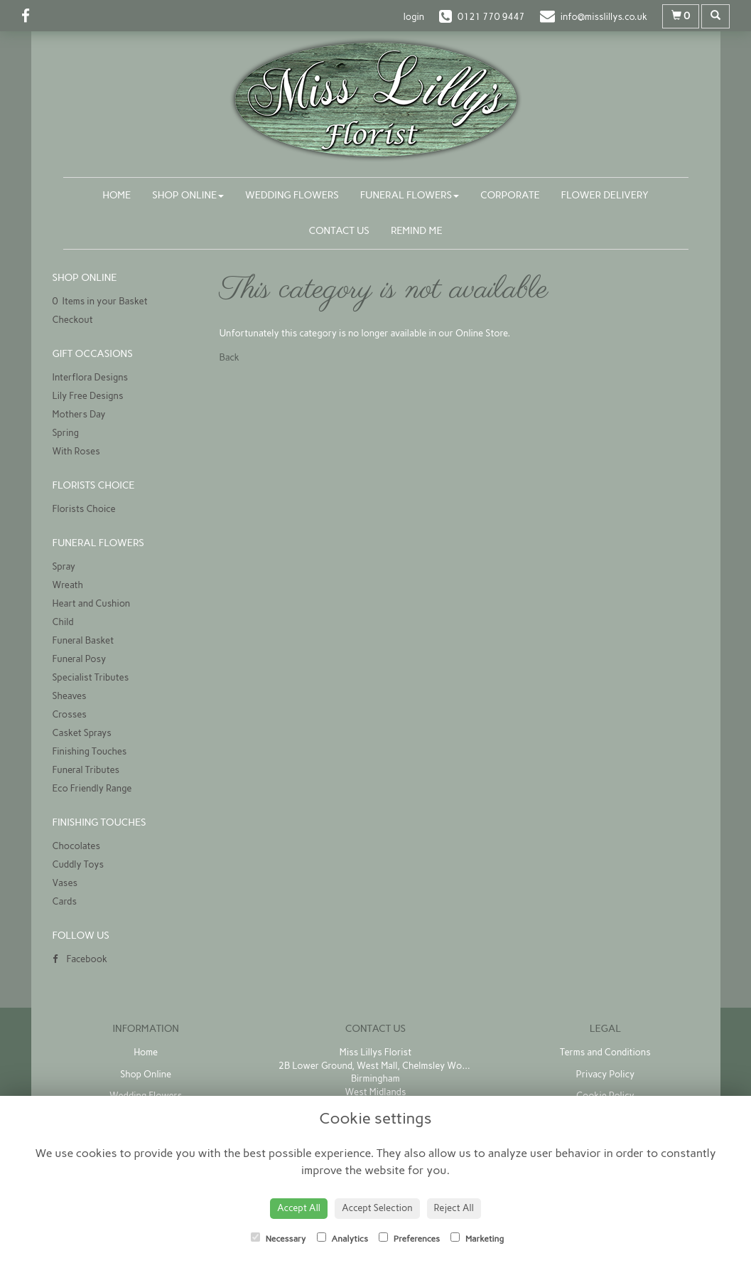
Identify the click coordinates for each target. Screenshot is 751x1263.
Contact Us (339, 231)
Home (116, 195)
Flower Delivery (605, 195)
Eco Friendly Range (92, 788)
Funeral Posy (80, 659)
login (414, 16)
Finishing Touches (90, 751)
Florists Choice (84, 508)
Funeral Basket (83, 640)
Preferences (409, 1238)
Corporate (510, 195)
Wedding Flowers (292, 195)
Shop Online (188, 195)
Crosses (70, 714)
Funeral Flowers (409, 195)
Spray (64, 566)
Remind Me (417, 231)
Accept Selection (377, 1208)
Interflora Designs (91, 377)
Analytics (342, 1238)
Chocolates (76, 846)
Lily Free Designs (88, 395)
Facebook (80, 959)
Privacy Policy (605, 1074)
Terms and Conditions (605, 1052)
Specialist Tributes (91, 677)
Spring (66, 432)
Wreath (68, 585)
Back (229, 357)
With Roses (76, 451)
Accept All (298, 1208)
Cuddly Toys (78, 864)
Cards (65, 901)
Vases (65, 883)
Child (63, 622)
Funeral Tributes (86, 769)
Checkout (73, 319)
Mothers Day (79, 414)
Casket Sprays (82, 733)
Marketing (477, 1238)
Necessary (278, 1238)
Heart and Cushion (92, 603)
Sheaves (70, 696)
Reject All (454, 1208)
